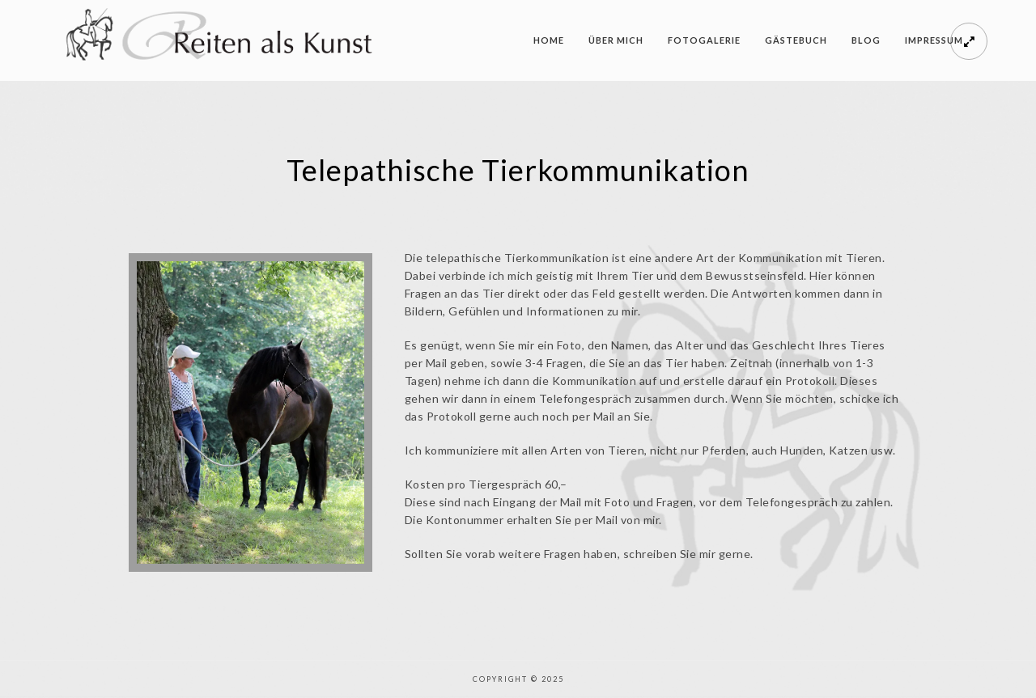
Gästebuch (796, 40)
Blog (866, 40)
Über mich (615, 40)
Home (548, 40)
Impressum (934, 40)
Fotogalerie (704, 40)
